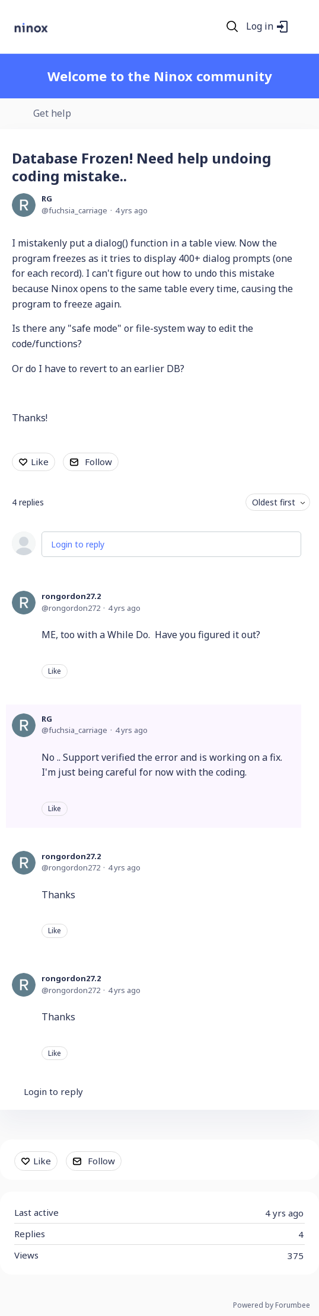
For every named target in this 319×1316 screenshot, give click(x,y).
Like (40, 462)
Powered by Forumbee (271, 1305)
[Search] (232, 26)
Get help (52, 114)
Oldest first (273, 502)
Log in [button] (259, 27)
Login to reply (77, 544)
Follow (98, 462)
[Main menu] (302, 26)
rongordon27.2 (71, 596)
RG (47, 198)
